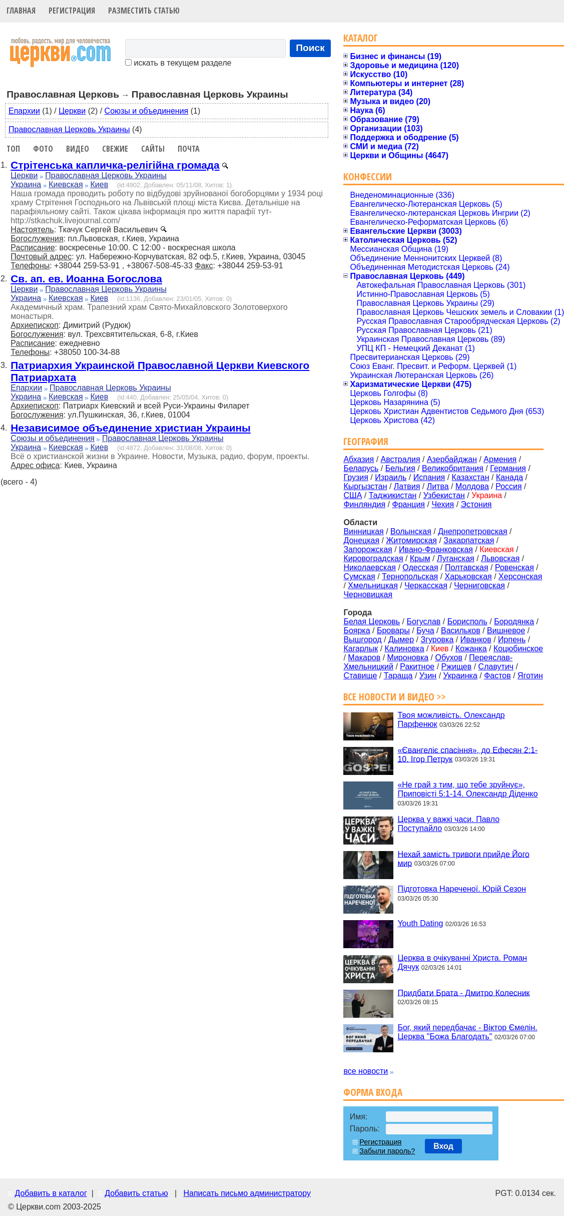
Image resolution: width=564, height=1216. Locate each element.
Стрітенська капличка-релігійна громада (115, 165)
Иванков (475, 639)
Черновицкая (367, 594)
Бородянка (514, 621)
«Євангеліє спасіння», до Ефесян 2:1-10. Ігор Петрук (467, 754)
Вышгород (362, 639)
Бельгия (400, 468)
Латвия (407, 486)
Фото (43, 148)
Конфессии (367, 176)
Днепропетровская (472, 531)
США (352, 495)
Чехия (442, 504)
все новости (365, 1071)
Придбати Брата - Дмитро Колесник (463, 992)
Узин (427, 675)
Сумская (359, 576)
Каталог (360, 38)
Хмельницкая (373, 585)
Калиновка (404, 648)
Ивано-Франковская (436, 549)
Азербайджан (452, 459)
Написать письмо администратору (246, 1193)
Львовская (500, 558)
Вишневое (506, 630)
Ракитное (417, 666)
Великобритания (452, 468)
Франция (408, 504)
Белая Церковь (371, 621)
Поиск (310, 48)
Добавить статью (136, 1193)
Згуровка (436, 639)
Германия (508, 468)
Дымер (401, 639)
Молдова (472, 486)
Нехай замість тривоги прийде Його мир (463, 858)
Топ (13, 148)
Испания (429, 477)
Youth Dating (420, 923)
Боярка (356, 630)
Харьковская (468, 576)
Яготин (530, 675)
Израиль (390, 477)
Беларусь (360, 468)
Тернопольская (410, 576)
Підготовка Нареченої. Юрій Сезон (461, 889)
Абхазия (358, 459)
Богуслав (424, 621)
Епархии (24, 111)
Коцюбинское (518, 648)
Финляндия (364, 504)
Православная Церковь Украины (69, 129)
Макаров (364, 657)
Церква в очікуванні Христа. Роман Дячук (462, 962)
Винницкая (363, 531)
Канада (509, 477)
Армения (499, 459)
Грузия (355, 477)
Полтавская (466, 567)
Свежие (115, 148)
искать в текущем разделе (178, 63)
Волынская (410, 531)
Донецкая (361, 540)
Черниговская (479, 585)
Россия (508, 486)
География (365, 441)
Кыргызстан (365, 486)
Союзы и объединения (147, 111)
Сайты (153, 148)
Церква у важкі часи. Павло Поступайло (448, 824)
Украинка (460, 675)
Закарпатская (468, 540)
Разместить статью (144, 10)
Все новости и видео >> (394, 696)
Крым (420, 558)
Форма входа (372, 1092)
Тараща (398, 675)
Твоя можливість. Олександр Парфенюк (450, 719)
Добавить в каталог (51, 1193)
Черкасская (425, 585)
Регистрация (72, 10)
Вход (443, 1146)
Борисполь (467, 621)
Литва (438, 486)
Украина (26, 184)
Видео (77, 148)
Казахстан (470, 477)
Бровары (393, 630)
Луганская (455, 558)
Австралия (400, 459)
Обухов (448, 657)
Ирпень (511, 639)
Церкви (72, 111)
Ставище (360, 675)
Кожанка (471, 648)
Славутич (496, 666)
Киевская (66, 184)
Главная (21, 10)
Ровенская (514, 567)
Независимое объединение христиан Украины (131, 428)
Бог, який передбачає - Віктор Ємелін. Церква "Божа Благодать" (467, 1032)
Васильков (460, 630)
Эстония (476, 504)
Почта (189, 148)
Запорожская (367, 549)
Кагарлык (360, 648)
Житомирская (411, 540)
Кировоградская (373, 558)
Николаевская (369, 567)
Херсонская (520, 576)
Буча (425, 630)
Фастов (497, 675)
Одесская (420, 567)
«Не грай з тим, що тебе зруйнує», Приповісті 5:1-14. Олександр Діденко (467, 789)
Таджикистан (393, 495)
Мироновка (408, 657)
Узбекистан (444, 495)
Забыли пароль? (387, 1151)
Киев (99, 184)
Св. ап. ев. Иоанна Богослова (86, 278)
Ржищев (456, 666)
